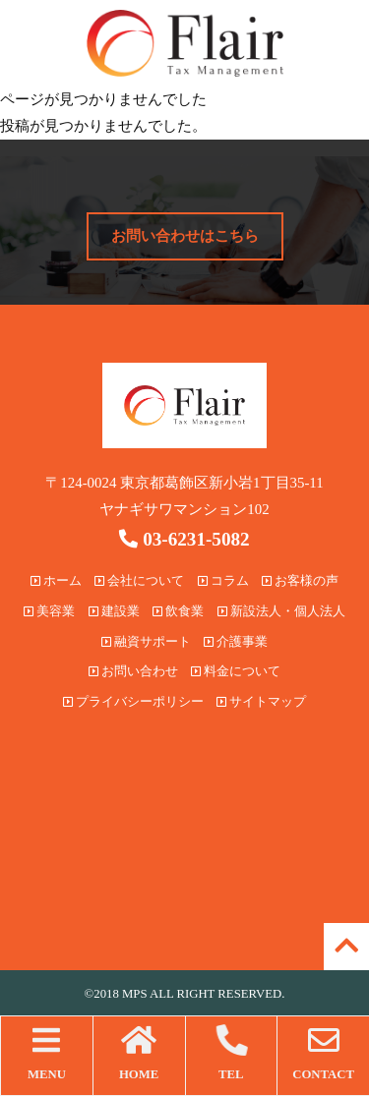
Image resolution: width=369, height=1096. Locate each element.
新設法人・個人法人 (281, 611)
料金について (235, 671)
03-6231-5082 (184, 539)
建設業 (114, 611)
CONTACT (323, 1052)
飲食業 (178, 611)
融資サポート (146, 642)
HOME (139, 1052)
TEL (231, 1052)
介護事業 (236, 642)
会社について (139, 581)
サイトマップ (261, 702)
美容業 (49, 611)
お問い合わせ (133, 671)
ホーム (56, 581)
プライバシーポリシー (133, 702)
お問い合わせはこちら (185, 236)
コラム (223, 581)
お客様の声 (300, 581)
